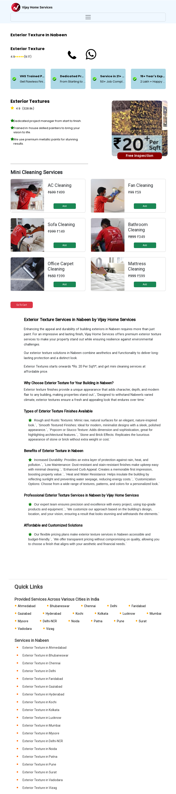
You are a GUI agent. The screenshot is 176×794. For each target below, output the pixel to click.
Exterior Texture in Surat (40, 772)
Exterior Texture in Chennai (41, 663)
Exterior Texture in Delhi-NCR (43, 741)
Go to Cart (21, 305)
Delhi (113, 606)
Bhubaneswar (60, 606)
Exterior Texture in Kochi (39, 702)
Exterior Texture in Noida (40, 749)
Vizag (50, 628)
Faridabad (139, 606)
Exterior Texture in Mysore (41, 733)
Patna (98, 621)
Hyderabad (53, 613)
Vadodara (25, 628)
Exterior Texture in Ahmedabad (44, 647)
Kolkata (103, 613)
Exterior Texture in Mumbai (41, 725)
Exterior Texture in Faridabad (43, 679)
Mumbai (155, 613)
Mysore (23, 621)
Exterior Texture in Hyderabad (43, 694)
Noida (75, 621)
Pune (120, 621)
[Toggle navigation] (88, 17)
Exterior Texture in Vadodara (43, 780)
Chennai (90, 606)
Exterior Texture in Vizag (40, 788)
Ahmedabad (26, 606)
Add (64, 206)
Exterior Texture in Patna (40, 756)
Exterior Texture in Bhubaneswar (45, 655)
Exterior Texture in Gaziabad (42, 686)
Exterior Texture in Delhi (39, 671)
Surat (143, 621)
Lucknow (129, 613)
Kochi (79, 613)
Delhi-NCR (50, 621)
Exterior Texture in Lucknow (42, 717)
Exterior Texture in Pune (39, 764)
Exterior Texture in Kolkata (41, 710)
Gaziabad (24, 613)
